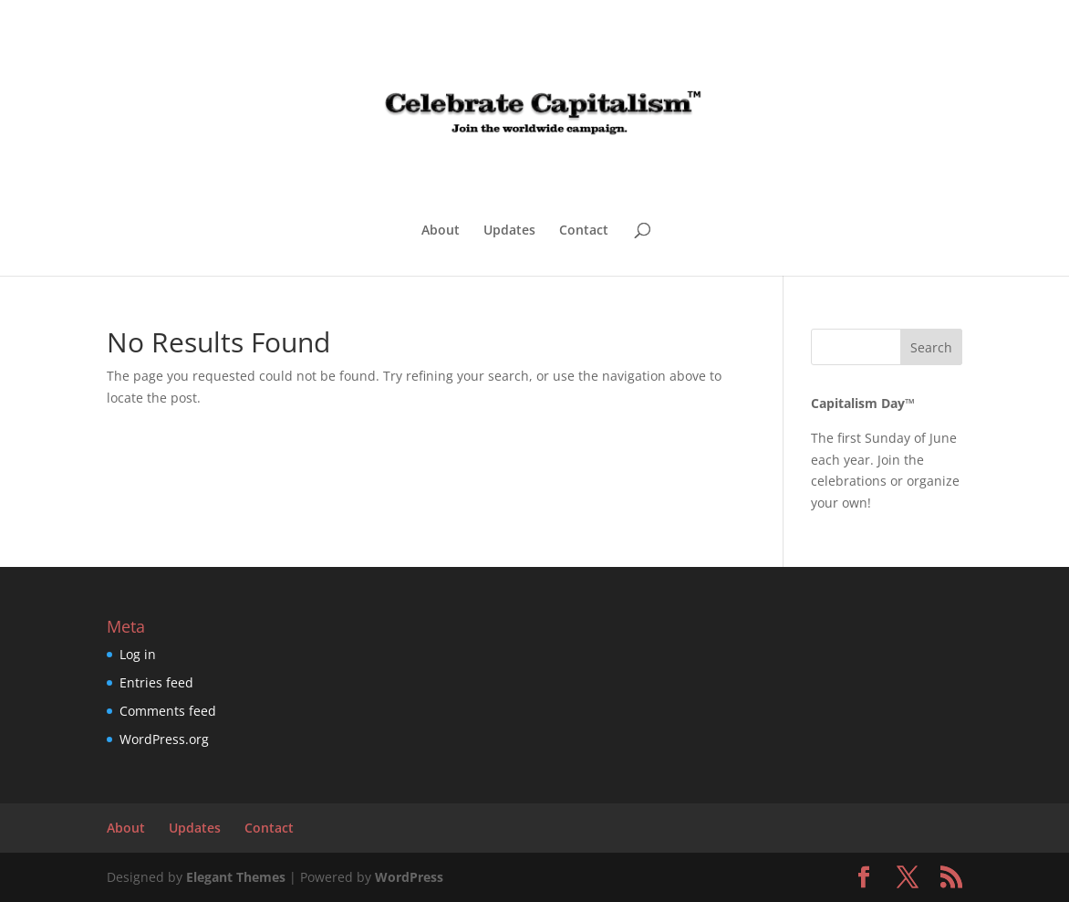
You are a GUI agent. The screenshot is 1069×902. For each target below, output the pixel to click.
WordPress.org (164, 739)
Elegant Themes (235, 877)
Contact (583, 231)
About (440, 231)
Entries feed (156, 682)
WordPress (409, 877)
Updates (509, 231)
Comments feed (167, 710)
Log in (137, 654)
